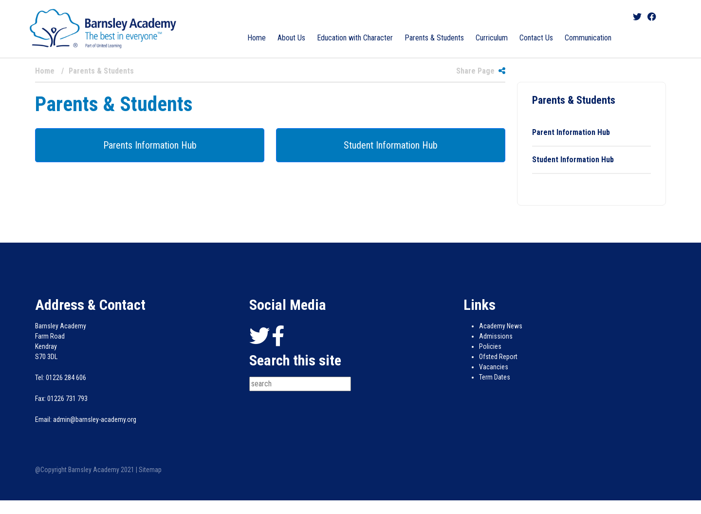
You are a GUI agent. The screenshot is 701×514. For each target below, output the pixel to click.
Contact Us (536, 37)
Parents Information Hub (150, 145)
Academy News (500, 326)
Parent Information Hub (571, 132)
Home (256, 37)
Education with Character (355, 37)
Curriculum (492, 37)
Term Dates (494, 377)
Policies (490, 346)
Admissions (496, 336)
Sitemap (150, 470)
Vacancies (493, 367)
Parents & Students (434, 37)
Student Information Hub (391, 145)
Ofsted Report (498, 357)
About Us (291, 37)
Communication (588, 37)
